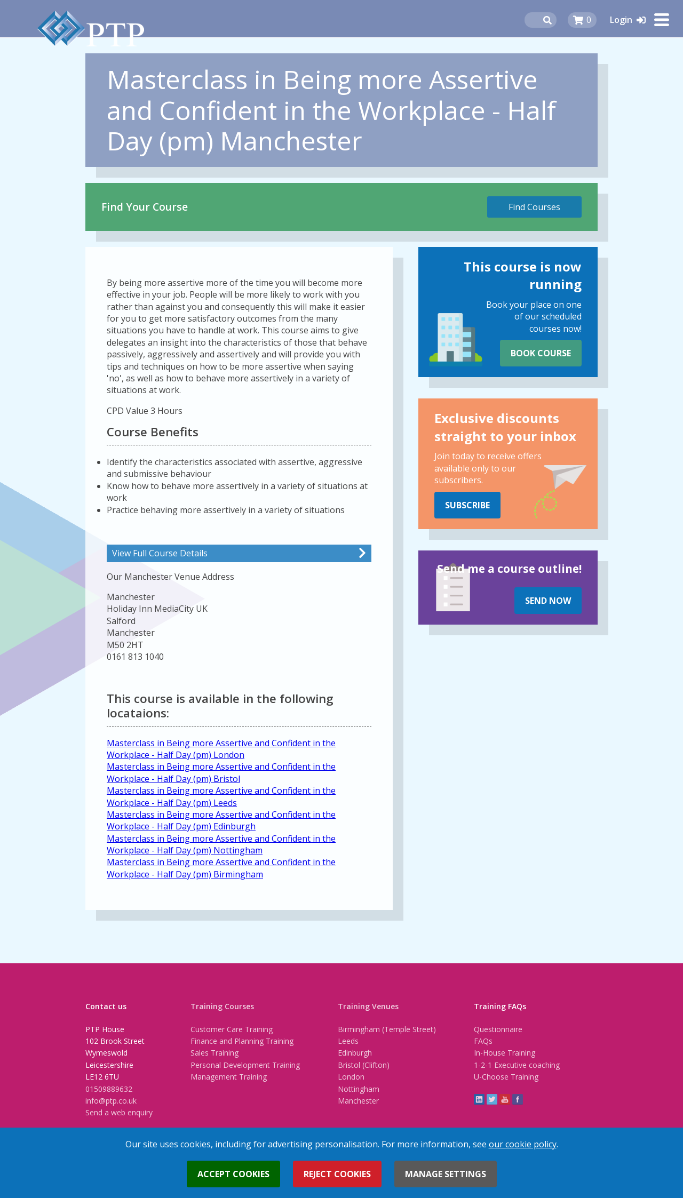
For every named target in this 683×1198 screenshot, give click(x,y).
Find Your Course (144, 206)
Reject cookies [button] (337, 1174)
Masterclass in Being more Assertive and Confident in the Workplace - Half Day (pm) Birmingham (221, 868)
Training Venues (368, 1006)
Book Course (541, 353)
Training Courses (222, 1006)
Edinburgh (355, 1053)
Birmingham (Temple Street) (387, 1029)
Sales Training (214, 1053)
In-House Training (504, 1053)
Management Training (228, 1077)
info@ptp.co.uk (111, 1101)
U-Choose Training (506, 1077)
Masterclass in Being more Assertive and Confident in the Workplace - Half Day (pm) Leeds (221, 796)
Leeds (348, 1041)
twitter (492, 1099)
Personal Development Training (245, 1065)
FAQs (483, 1041)
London (351, 1077)
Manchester (358, 1101)
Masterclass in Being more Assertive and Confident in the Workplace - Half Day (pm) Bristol (221, 772)
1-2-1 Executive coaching (517, 1065)
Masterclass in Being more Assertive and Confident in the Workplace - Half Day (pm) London (221, 749)
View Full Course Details (160, 553)
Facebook (517, 1099)
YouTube (504, 1099)
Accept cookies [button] (233, 1174)
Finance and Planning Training (241, 1041)
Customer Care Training (231, 1029)
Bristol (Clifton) (364, 1065)
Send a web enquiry (119, 1112)
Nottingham (358, 1089)
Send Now (548, 600)
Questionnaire (498, 1029)
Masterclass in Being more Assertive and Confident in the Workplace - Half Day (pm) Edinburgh (221, 820)
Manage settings (445, 1174)
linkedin (479, 1099)
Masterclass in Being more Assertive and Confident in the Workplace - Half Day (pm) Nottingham (221, 844)
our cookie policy (523, 1144)
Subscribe (467, 505)
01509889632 (108, 1089)
